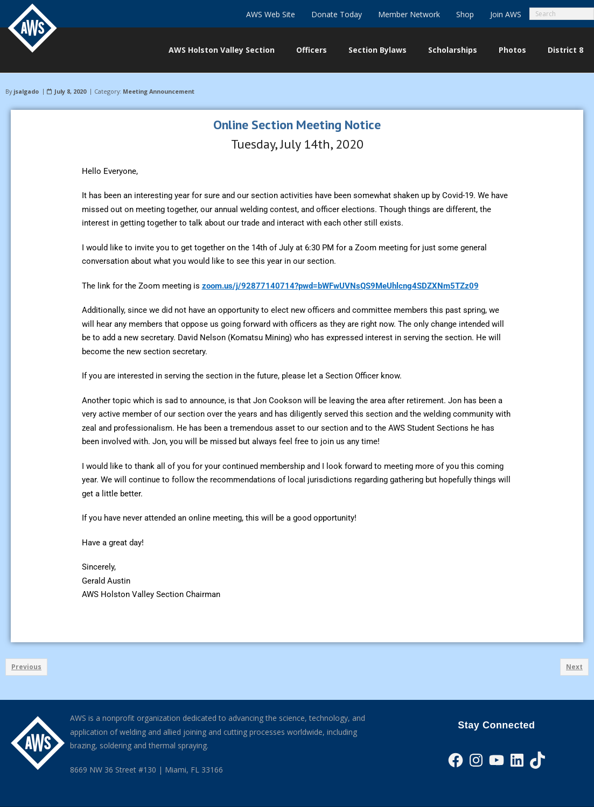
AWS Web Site (270, 14)
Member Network (409, 14)
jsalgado (26, 91)
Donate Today (336, 14)
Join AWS (505, 14)
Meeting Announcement (158, 91)
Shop (465, 14)
